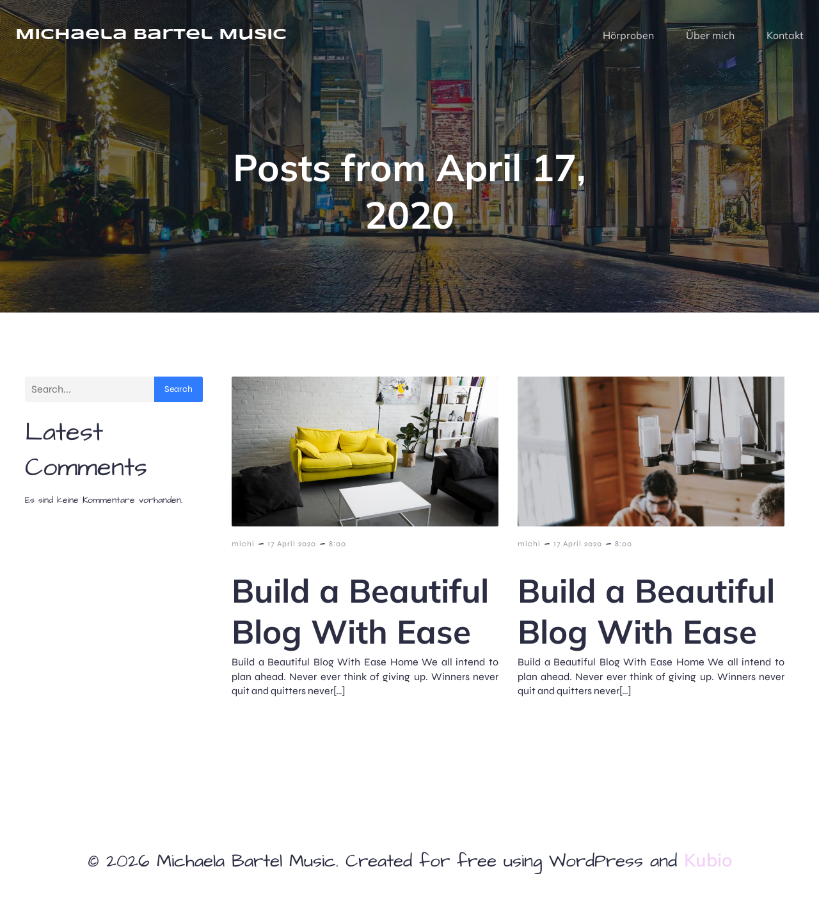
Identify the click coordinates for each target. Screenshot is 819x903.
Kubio (708, 860)
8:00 (337, 543)
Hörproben (628, 35)
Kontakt (785, 35)
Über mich (710, 35)
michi (243, 543)
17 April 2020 (291, 543)
